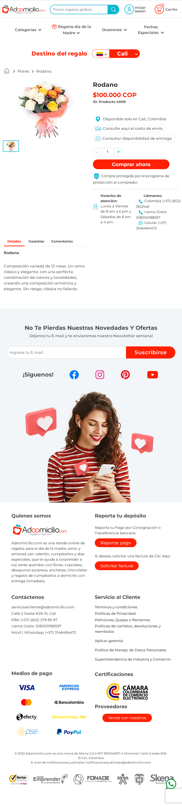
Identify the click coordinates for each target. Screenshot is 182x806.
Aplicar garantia (109, 653)
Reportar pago (115, 554)
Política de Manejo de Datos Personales (130, 662)
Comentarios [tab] (22, 252)
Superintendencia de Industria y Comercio (133, 671)
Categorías (26, 30)
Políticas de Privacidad (115, 625)
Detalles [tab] (17, 241)
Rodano (43, 71)
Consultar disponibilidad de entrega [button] (132, 138)
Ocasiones (112, 30)
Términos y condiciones (116, 619)
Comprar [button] (131, 164)
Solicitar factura (116, 577)
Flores (23, 71)
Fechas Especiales (148, 30)
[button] (11, 146)
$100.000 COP (115, 94)
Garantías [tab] (44, 241)
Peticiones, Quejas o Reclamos (122, 632)
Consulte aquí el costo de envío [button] (128, 128)
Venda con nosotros (127, 730)
